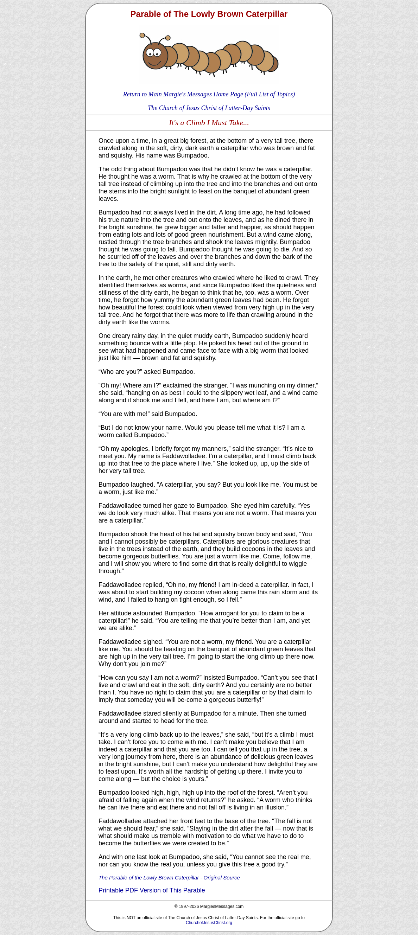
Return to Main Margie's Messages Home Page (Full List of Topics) (209, 94)
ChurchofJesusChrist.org (209, 922)
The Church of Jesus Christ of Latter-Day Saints (209, 107)
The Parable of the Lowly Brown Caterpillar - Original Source (169, 877)
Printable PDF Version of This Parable (152, 890)
